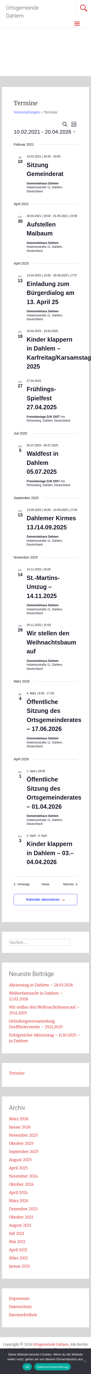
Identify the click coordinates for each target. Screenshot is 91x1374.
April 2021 (18, 1249)
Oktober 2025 (21, 1143)
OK (27, 1367)
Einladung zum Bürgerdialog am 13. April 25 (50, 292)
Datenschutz (20, 1306)
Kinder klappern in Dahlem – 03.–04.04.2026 (50, 852)
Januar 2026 (20, 1127)
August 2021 (20, 1225)
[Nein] (85, 1361)
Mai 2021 (17, 1241)
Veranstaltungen (27, 112)
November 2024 (23, 1176)
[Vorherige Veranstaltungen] (22, 884)
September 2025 (24, 1151)
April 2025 (18, 1168)
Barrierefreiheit (23, 1314)
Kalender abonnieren (43, 899)
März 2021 (18, 1258)
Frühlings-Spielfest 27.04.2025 (42, 398)
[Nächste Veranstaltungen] (70, 884)
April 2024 (18, 1192)
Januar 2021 (19, 1266)
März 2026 (19, 1118)
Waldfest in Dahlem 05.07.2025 (42, 462)
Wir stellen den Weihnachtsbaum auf (51, 642)
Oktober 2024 (21, 1184)
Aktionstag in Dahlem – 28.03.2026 (41, 985)
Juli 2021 (16, 1233)
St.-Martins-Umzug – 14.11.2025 (43, 586)
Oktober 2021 (21, 1217)
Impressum (19, 1298)
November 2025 (23, 1135)
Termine (17, 1073)
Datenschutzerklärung (52, 1367)
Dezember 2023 (23, 1208)
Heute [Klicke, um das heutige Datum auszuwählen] (45, 884)
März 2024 (19, 1200)
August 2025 (20, 1159)
